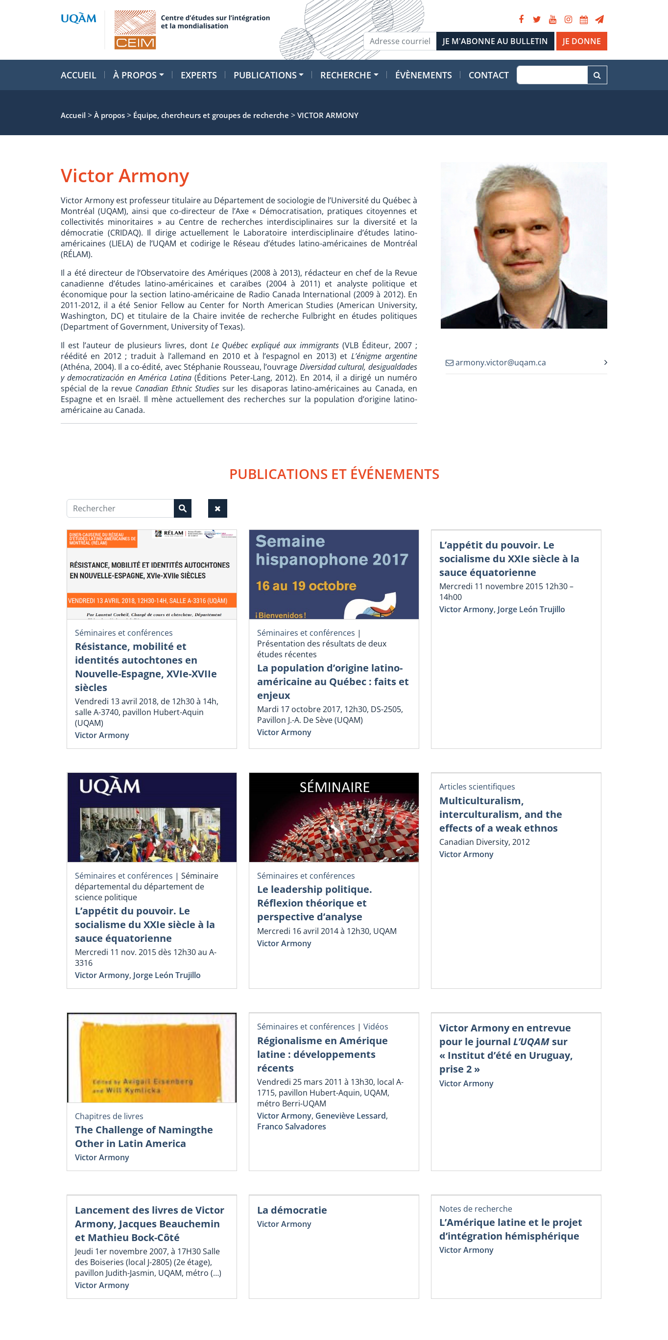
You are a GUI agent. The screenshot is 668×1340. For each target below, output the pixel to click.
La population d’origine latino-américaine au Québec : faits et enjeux (333, 681)
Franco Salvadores (291, 1126)
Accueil (78, 75)
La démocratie (292, 1210)
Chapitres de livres (109, 1116)
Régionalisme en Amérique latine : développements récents (322, 1054)
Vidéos (375, 1026)
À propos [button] (135, 75)
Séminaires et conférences (124, 632)
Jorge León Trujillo (531, 609)
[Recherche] (552, 75)
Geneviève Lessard (350, 1115)
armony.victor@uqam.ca (496, 362)
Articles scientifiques (477, 786)
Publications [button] (265, 75)
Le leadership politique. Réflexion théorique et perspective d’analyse (314, 903)
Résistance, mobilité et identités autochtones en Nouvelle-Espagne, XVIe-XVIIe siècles (146, 667)
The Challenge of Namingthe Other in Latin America (144, 1136)
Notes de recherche (475, 1208)
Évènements (423, 75)
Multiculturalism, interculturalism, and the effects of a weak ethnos (500, 814)
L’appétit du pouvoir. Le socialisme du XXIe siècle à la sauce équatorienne (509, 558)
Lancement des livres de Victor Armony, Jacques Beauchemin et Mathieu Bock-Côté (149, 1223)
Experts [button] (199, 75)
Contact (489, 75)
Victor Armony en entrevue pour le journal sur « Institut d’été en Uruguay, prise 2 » (506, 1048)
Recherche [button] (345, 75)
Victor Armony (102, 735)
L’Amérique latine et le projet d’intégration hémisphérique (510, 1229)
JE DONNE (582, 41)
